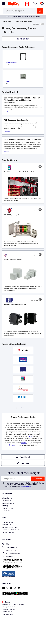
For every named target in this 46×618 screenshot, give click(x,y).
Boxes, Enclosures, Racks (23, 22)
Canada (6, 602)
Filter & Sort (24, 39)
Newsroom (6, 511)
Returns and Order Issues (10, 530)
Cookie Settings (7, 614)
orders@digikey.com (11, 553)
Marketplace (6, 500)
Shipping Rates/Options (10, 527)
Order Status (6, 525)
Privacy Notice (25, 486)
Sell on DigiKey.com (8, 503)
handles (23, 443)
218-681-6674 (9, 550)
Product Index (6, 22)
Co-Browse (7, 556)
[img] (13, 4)
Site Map (5, 506)
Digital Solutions (7, 508)
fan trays (12, 445)
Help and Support (8, 522)
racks (30, 436)
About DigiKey (7, 498)
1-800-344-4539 (9, 547)
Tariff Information (8, 532)
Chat (5, 544)
